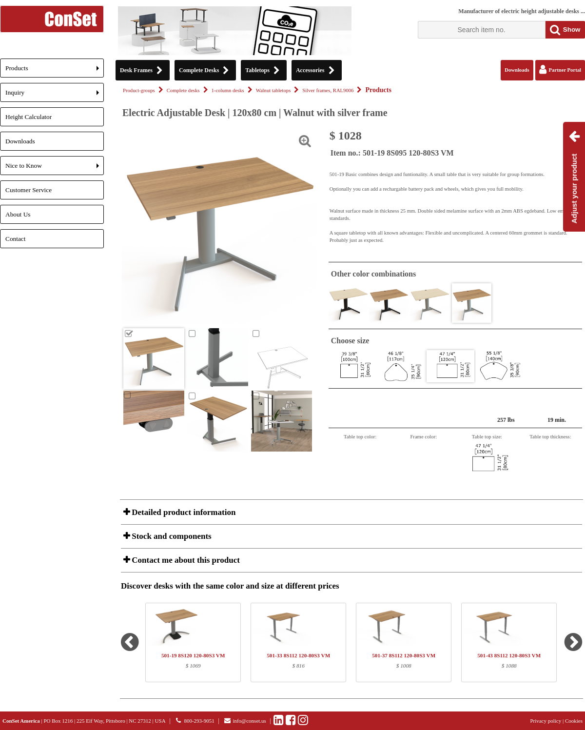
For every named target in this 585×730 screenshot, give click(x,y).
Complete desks (183, 90)
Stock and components (171, 536)
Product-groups (139, 90)
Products (54, 71)
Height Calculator (28, 116)
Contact (15, 238)
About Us (17, 214)
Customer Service (28, 190)
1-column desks (228, 90)
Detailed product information (182, 512)
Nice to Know (54, 168)
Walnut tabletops (273, 90)
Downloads (20, 141)
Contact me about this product (185, 560)
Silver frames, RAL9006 (327, 90)
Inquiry (54, 95)
